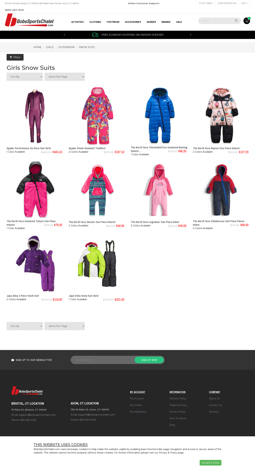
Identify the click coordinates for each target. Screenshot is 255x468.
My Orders (136, 405)
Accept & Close (210, 462)
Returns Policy (178, 398)
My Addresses (138, 411)
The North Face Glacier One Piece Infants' (92, 222)
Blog (172, 424)
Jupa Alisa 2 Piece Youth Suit (23, 296)
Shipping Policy (178, 405)
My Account (137, 398)
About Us (214, 398)
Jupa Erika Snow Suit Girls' (84, 296)
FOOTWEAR (113, 22)
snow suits (87, 47)
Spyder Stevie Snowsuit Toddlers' (87, 148)
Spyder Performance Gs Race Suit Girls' (29, 148)
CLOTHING (95, 22)
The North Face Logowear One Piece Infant (155, 222)
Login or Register (226, 3)
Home (38, 47)
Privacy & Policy (168, 452)
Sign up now (149, 360)
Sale (179, 22)
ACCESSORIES (133, 22)
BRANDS (166, 22)
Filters (15, 57)
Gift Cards (205, 3)
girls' (50, 47)
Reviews (214, 411)
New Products (178, 418)
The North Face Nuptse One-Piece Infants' (216, 148)
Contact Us (215, 405)
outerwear (66, 47)
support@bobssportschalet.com (37, 414)
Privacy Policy (177, 411)
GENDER (151, 22)
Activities (77, 22)
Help (244, 3)
